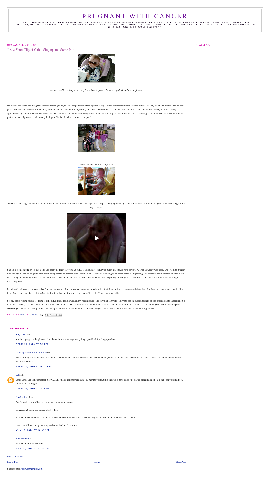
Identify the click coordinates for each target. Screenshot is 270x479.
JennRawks (21, 397)
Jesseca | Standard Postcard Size (31, 352)
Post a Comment (15, 456)
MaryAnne (21, 334)
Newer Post (12, 461)
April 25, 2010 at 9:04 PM (33, 388)
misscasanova (22, 438)
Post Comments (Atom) (31, 468)
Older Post (180, 461)
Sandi (23, 315)
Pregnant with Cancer (135, 16)
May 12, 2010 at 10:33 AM (32, 430)
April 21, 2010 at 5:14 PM (33, 344)
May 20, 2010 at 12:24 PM (32, 448)
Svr (17, 374)
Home (97, 461)
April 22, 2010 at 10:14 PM (33, 366)
